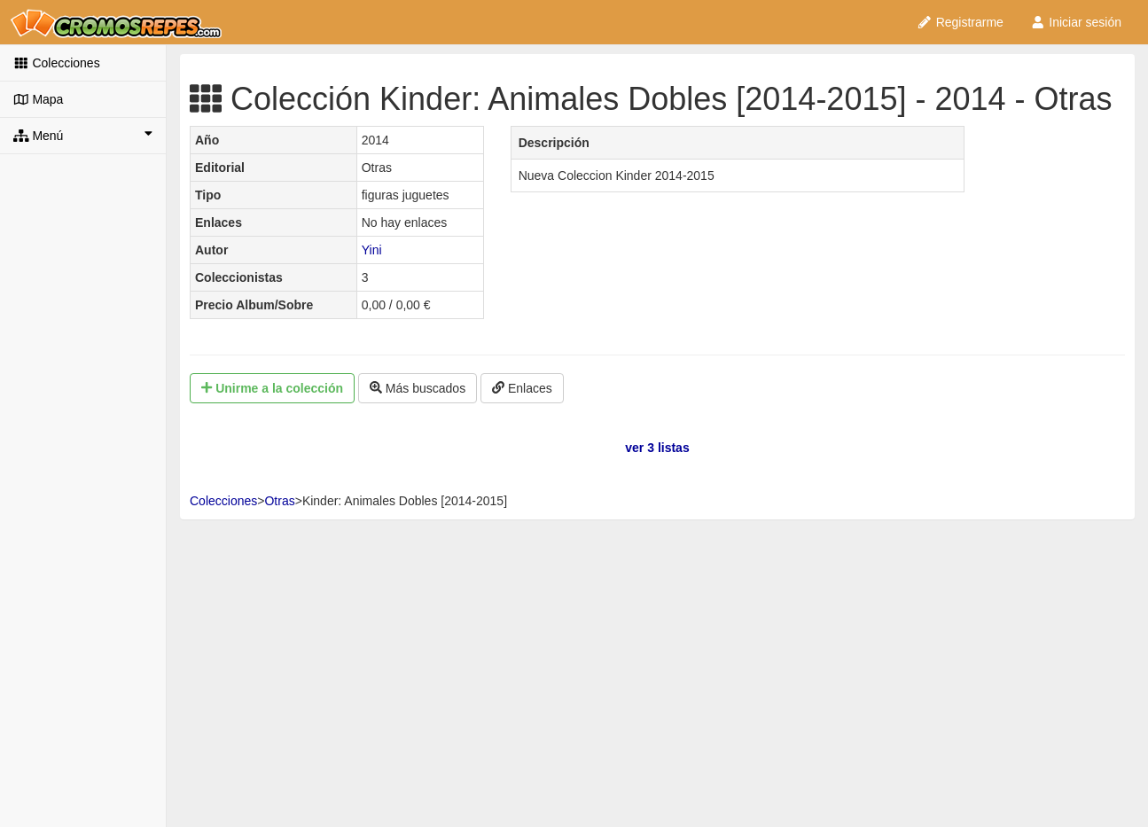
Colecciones (56, 63)
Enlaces (522, 388)
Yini (372, 250)
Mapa (38, 99)
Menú (82, 135)
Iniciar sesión (1075, 22)
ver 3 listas (657, 448)
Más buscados (417, 388)
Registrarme (960, 22)
